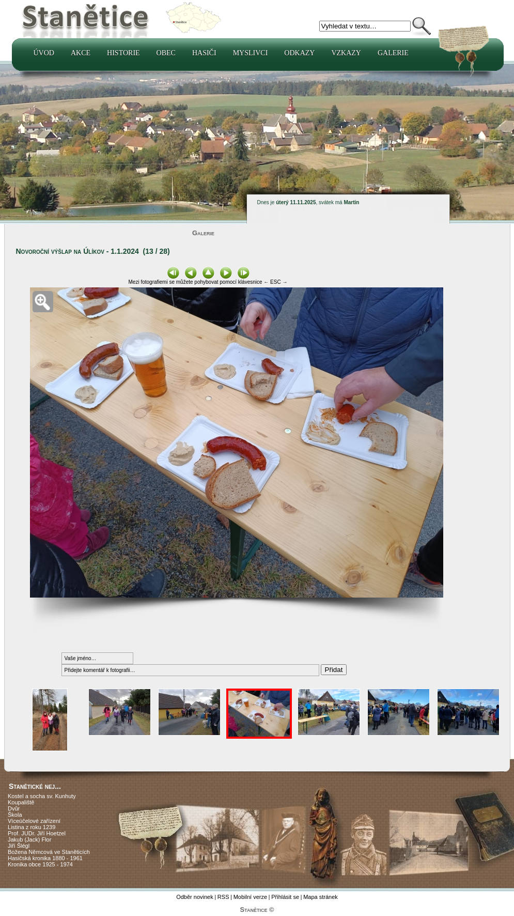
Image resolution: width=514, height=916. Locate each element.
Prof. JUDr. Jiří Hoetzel (37, 833)
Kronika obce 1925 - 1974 (40, 864)
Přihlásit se (285, 897)
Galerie (393, 53)
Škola (15, 815)
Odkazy (299, 53)
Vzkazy (346, 53)
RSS (223, 897)
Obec (166, 53)
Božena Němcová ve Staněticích (49, 852)
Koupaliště (21, 802)
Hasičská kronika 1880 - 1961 (45, 858)
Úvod (44, 53)
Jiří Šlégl (18, 846)
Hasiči (204, 53)
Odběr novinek (194, 897)
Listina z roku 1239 (31, 827)
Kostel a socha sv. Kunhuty (42, 796)
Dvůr (14, 808)
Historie (123, 53)
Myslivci (250, 53)
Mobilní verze (250, 897)
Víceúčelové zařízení (34, 821)
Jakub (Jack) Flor (29, 839)
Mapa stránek (320, 897)
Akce (80, 53)
